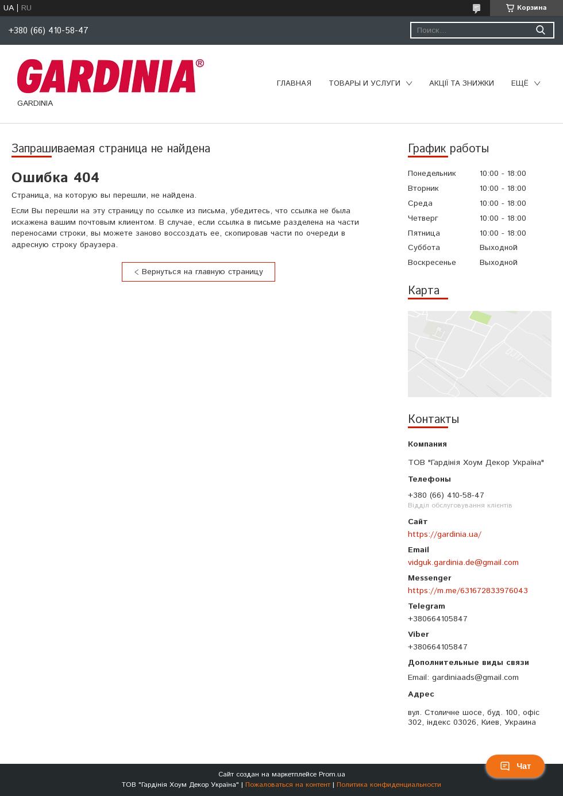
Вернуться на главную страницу (202, 272)
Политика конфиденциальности (389, 785)
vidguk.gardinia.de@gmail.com (463, 562)
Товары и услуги (364, 83)
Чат (515, 766)
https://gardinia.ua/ (444, 534)
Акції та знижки (461, 83)
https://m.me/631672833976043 (468, 591)
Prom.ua (332, 774)
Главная (294, 83)
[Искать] (540, 30)
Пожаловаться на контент (287, 785)
